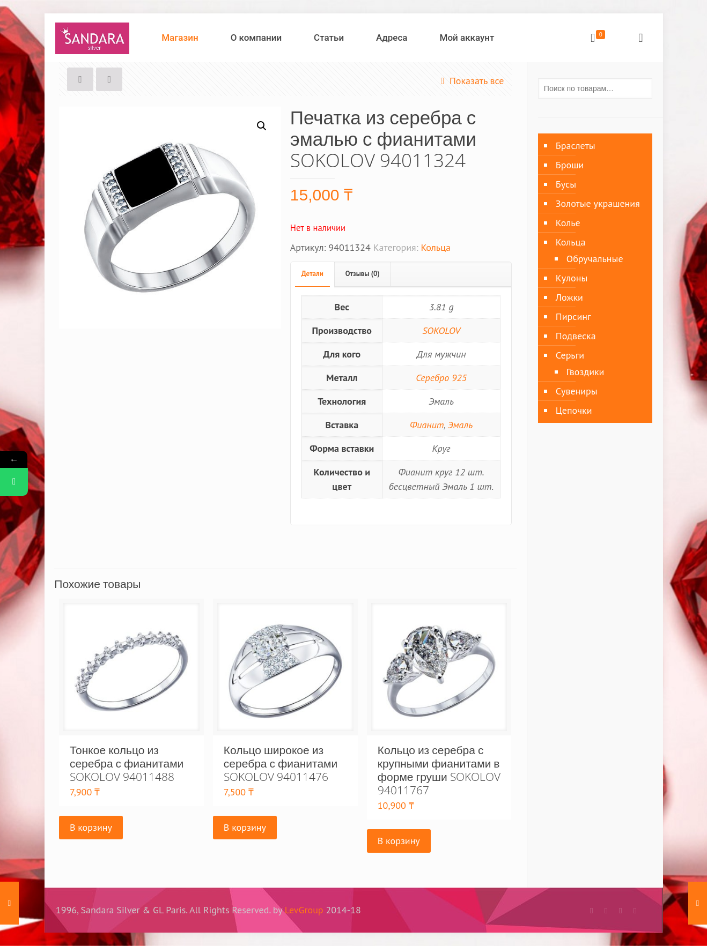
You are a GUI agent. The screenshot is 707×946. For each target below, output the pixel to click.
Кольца (436, 247)
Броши (570, 165)
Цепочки (574, 410)
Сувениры (577, 391)
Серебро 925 (441, 377)
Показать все (470, 81)
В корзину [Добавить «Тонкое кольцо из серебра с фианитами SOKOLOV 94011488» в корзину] (91, 827)
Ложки (569, 297)
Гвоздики (585, 372)
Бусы (566, 184)
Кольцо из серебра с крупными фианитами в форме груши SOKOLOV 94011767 (439, 770)
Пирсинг (573, 316)
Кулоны (571, 278)
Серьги (570, 355)
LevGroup (304, 910)
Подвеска (576, 336)
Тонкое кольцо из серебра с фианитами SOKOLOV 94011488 (126, 763)
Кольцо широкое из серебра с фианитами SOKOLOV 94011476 (280, 763)
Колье (568, 223)
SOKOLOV (441, 330)
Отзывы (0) (362, 273)
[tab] (313, 274)
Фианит (427, 425)
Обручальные (594, 258)
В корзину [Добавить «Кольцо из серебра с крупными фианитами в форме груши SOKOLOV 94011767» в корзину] (399, 841)
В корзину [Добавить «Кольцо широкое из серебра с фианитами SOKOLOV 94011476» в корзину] (245, 827)
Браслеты (575, 145)
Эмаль (460, 425)
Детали (312, 273)
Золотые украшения (598, 203)
